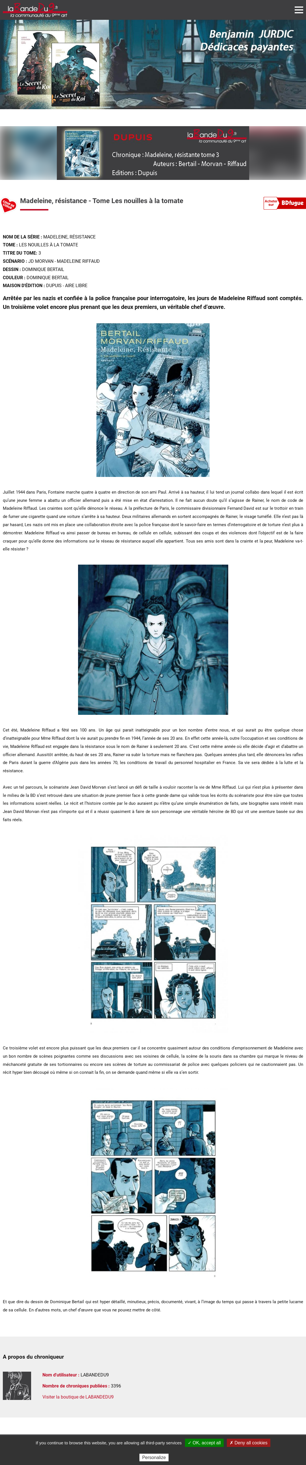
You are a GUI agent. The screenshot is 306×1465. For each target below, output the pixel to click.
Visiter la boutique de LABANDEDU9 (78, 1397)
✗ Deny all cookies (249, 1442)
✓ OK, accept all (204, 1442)
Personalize (154, 1457)
